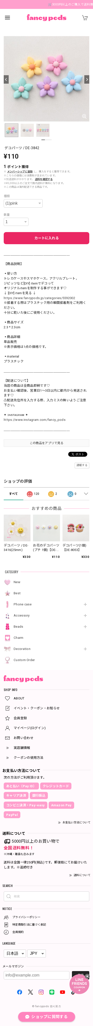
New (17, 582)
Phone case (22, 604)
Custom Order (24, 660)
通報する (82, 465)
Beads (18, 626)
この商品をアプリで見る (46, 443)
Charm (19, 638)
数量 (7, 214)
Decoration (22, 649)
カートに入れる (46, 238)
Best (17, 593)
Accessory (22, 615)
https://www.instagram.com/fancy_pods (34, 420)
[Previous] (6, 79)
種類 (7, 196)
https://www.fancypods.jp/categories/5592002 (39, 298)
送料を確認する (44, 179)
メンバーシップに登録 (20, 171)
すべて (13, 494)
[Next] (86, 79)
